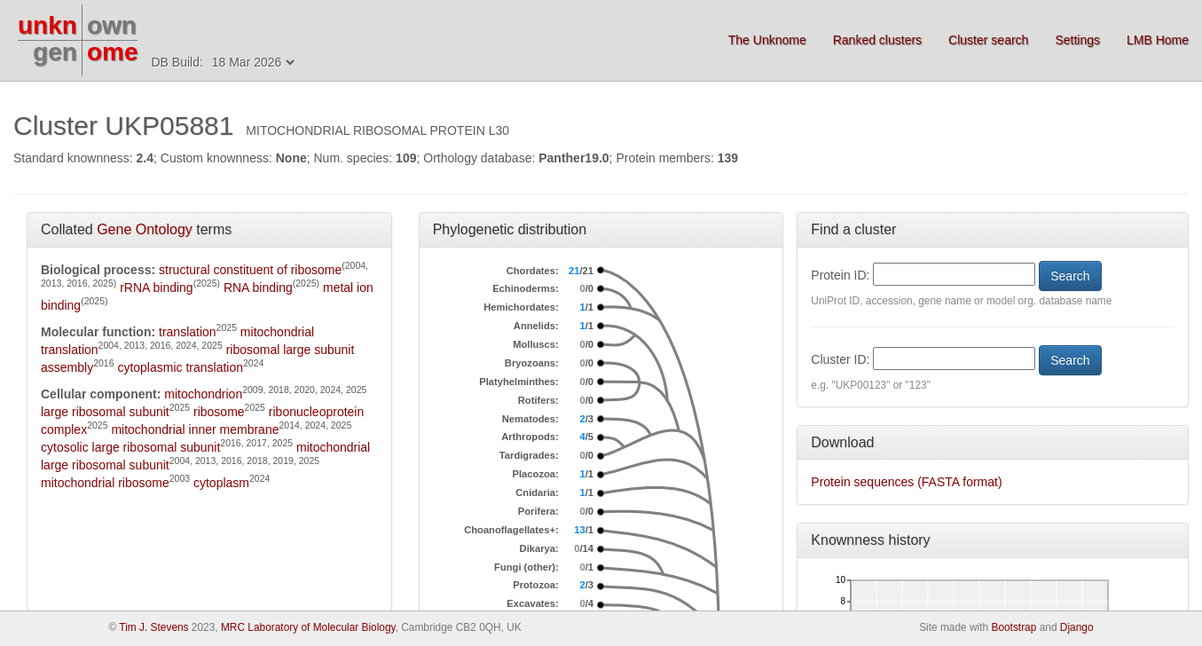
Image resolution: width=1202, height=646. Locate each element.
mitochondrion (203, 394)
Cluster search (988, 40)
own (112, 25)
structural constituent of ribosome (250, 270)
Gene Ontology (144, 229)
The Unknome (767, 40)
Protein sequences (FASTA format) (906, 482)
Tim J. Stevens (153, 627)
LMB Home (1158, 40)
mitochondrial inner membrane (195, 429)
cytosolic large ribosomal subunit (130, 447)
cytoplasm (221, 483)
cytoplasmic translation (180, 367)
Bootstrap (1013, 627)
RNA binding (258, 287)
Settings (1077, 40)
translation (187, 332)
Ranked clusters (877, 40)
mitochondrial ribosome (105, 483)
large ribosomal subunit (105, 412)
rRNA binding (156, 287)
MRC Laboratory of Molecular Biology (308, 627)
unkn (47, 25)
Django (1077, 627)
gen (55, 52)
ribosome (219, 412)
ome (112, 52)
